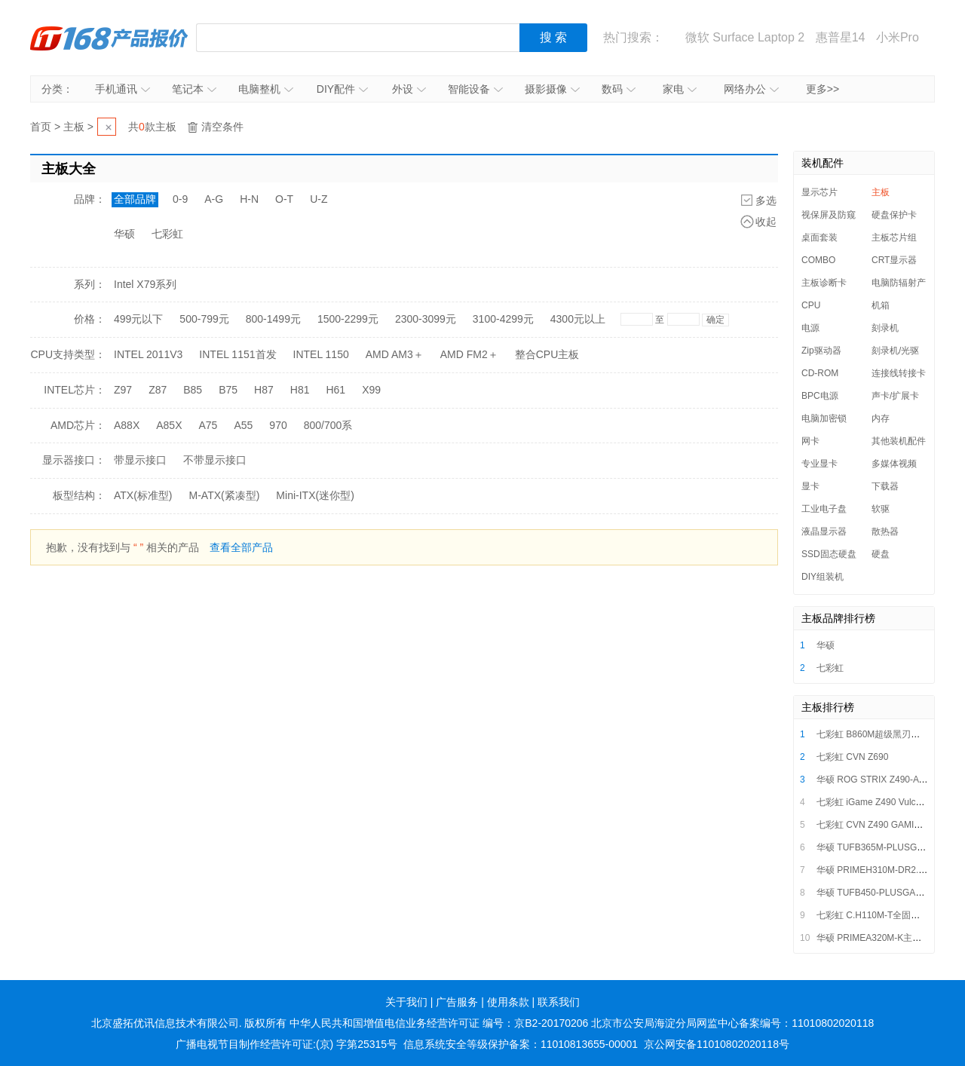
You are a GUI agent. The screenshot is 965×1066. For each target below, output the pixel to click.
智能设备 (475, 89)
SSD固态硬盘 (828, 554)
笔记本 (194, 89)
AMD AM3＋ (395, 354)
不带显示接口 (215, 460)
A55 (243, 425)
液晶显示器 (824, 531)
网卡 (810, 441)
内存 (881, 418)
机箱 (881, 305)
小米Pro (897, 37)
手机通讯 (122, 89)
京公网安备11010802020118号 (716, 1044)
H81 (300, 390)
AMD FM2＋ (469, 354)
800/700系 (328, 425)
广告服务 (457, 1002)
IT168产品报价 (109, 37)
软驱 (881, 509)
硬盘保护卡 (894, 215)
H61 (335, 390)
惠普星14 (840, 37)
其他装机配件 (899, 441)
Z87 (158, 390)
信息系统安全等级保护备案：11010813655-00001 (520, 1044)
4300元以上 (577, 319)
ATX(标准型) (143, 495)
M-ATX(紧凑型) (224, 495)
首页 (40, 127)
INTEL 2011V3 (148, 354)
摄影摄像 (552, 89)
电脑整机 (265, 89)
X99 (371, 390)
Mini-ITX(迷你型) (315, 495)
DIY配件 (342, 89)
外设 (409, 89)
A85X (169, 425)
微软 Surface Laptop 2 (744, 37)
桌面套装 (819, 237)
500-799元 (203, 319)
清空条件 (222, 127)
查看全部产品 (241, 547)
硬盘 (881, 554)
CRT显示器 (894, 260)
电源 (810, 328)
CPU (810, 305)
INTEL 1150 (321, 354)
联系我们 (559, 1002)
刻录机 (885, 328)
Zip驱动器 (821, 350)
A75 (208, 425)
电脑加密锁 (824, 418)
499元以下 (138, 319)
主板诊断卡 (824, 282)
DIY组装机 (822, 576)
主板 (73, 127)
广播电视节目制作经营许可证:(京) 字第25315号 (286, 1044)
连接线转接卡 (899, 373)
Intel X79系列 (145, 284)
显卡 (810, 486)
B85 (192, 390)
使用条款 (508, 1002)
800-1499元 (273, 319)
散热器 (885, 531)
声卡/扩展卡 (895, 396)
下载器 (885, 486)
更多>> (822, 89)
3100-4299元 (503, 319)
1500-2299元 (347, 319)
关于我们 (406, 1002)
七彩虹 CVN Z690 (852, 757)
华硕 (124, 234)
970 (277, 425)
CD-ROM (819, 373)
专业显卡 (819, 463)
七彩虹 (167, 234)
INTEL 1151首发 (237, 354)
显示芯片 (819, 192)
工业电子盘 (824, 509)
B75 (228, 390)
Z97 (123, 390)
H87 (264, 390)
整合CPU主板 (547, 354)
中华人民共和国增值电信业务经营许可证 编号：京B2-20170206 (439, 1023)
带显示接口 (140, 460)
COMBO (818, 260)
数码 (619, 89)
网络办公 (751, 89)
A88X (126, 425)
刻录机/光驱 (895, 350)
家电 (680, 89)
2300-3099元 (425, 319)
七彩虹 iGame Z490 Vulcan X (875, 802)
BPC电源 (819, 396)
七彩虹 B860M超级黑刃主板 (872, 734)
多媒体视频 (894, 463)
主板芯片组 (894, 237)
